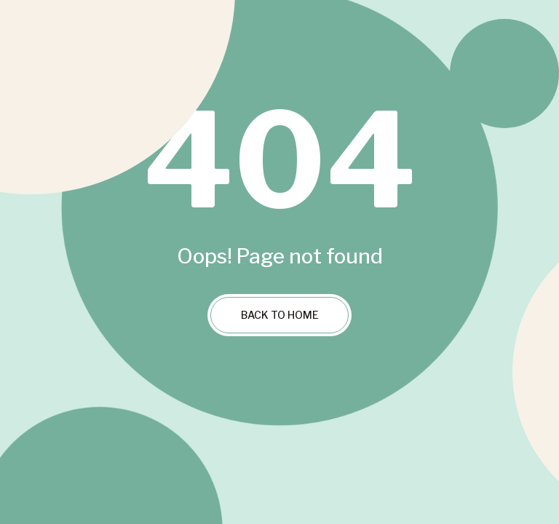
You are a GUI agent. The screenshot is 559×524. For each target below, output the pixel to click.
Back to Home (280, 315)
